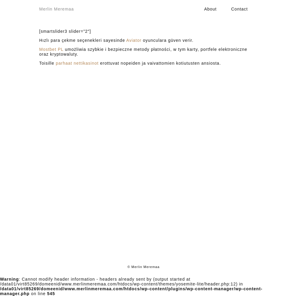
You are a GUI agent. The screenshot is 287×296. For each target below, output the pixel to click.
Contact (239, 9)
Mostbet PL (51, 49)
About (210, 9)
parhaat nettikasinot (77, 63)
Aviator (133, 40)
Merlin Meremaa (56, 9)
